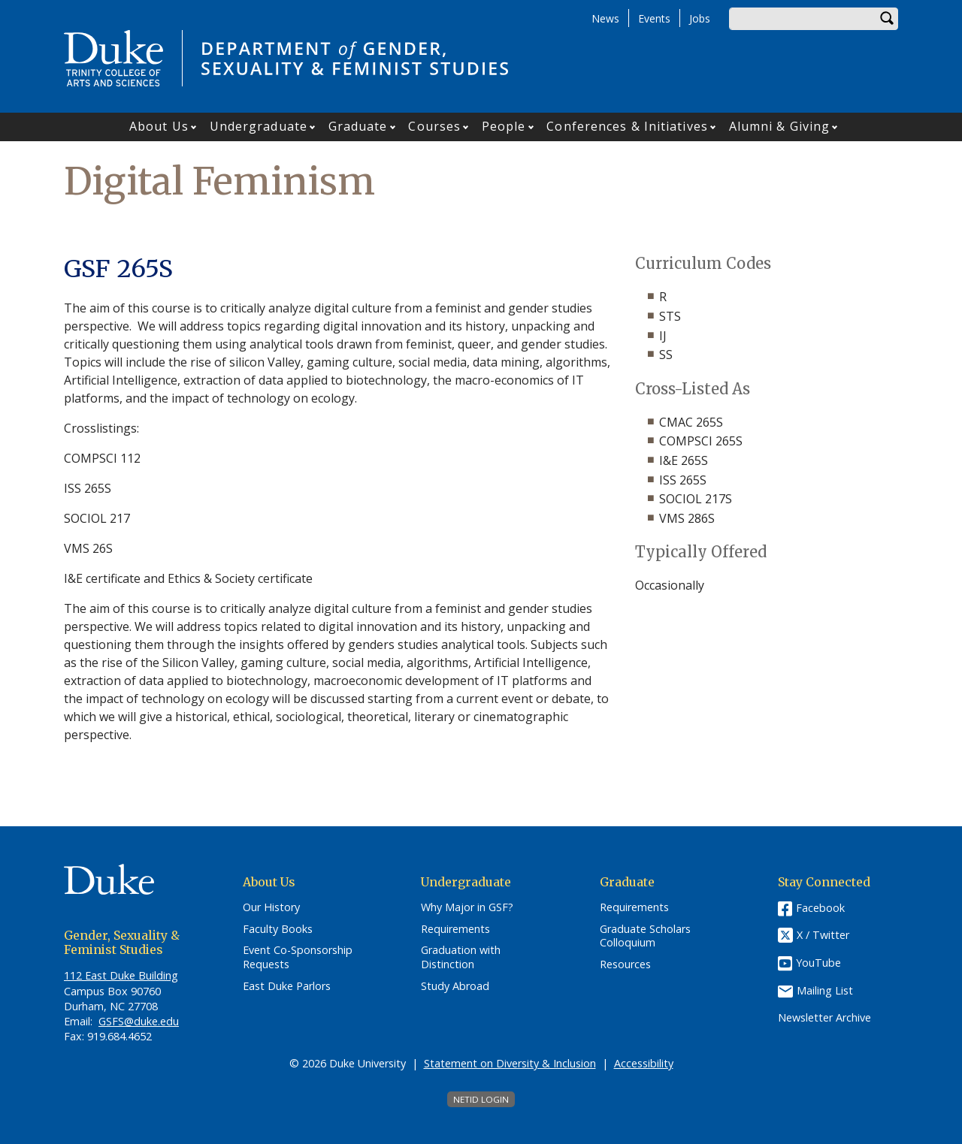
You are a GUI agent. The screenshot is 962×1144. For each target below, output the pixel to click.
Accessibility (643, 1063)
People (504, 126)
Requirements (455, 929)
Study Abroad (455, 986)
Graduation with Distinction (461, 957)
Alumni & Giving (779, 126)
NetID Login (481, 1099)
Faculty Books (278, 929)
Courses (434, 126)
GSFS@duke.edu (138, 1021)
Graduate (358, 126)
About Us (159, 126)
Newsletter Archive (824, 1018)
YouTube (818, 962)
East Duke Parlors (287, 986)
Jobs (699, 18)
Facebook (820, 908)
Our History (271, 907)
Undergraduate (258, 126)
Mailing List (825, 990)
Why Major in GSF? (467, 907)
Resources (625, 964)
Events (654, 18)
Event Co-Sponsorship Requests (297, 957)
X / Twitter (823, 935)
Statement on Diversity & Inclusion (510, 1063)
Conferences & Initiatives (627, 126)
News (605, 18)
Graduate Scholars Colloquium (645, 936)
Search (887, 19)
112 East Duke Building (121, 975)
